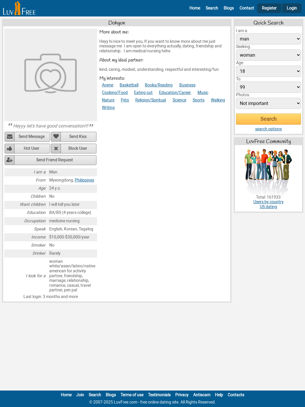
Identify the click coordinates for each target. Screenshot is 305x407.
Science (179, 100)
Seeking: (243, 46)
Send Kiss (78, 136)
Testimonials (159, 395)
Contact (247, 8)
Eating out (143, 92)
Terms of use (131, 395)
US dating (268, 206)
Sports (198, 100)
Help (219, 395)
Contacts (236, 395)
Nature (108, 100)
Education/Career (175, 92)
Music (203, 92)
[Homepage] (19, 8)
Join (80, 395)
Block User (77, 148)
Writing (108, 107)
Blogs (229, 8)
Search (212, 8)
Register (269, 8)
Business (187, 85)
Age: (240, 62)
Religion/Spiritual (150, 100)
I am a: (242, 30)
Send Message (32, 136)
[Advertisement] (153, 347)
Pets (125, 100)
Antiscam (201, 395)
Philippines (84, 180)
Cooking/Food (115, 92)
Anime (107, 85)
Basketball (129, 85)
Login (292, 8)
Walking (218, 100)
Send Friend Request (54, 160)
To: (238, 79)
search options (268, 129)
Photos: (243, 94)
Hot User (31, 148)
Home (194, 8)
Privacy (182, 395)
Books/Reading (159, 85)
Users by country (268, 201)
